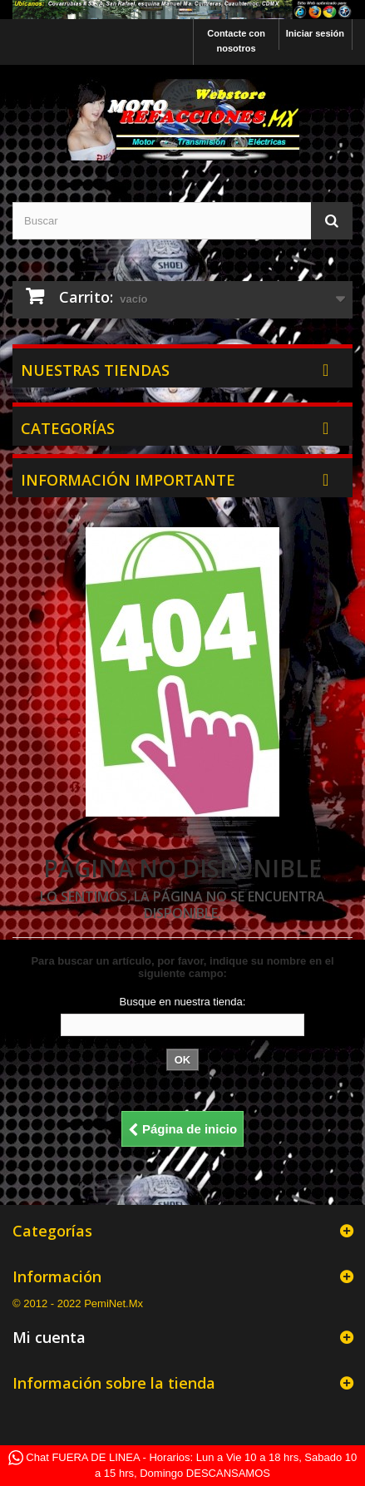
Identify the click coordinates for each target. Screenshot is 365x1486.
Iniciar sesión (315, 33)
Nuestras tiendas (95, 370)
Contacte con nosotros (236, 40)
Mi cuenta (49, 1337)
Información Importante (128, 480)
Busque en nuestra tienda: (183, 1001)
